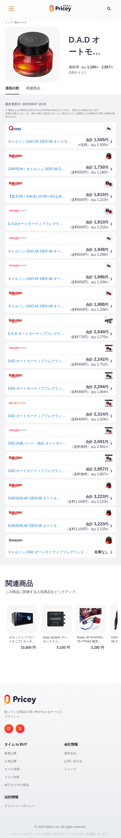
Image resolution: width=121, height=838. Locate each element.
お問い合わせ (73, 758)
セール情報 (12, 766)
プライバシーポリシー (19, 803)
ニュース (70, 766)
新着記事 (10, 750)
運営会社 (70, 750)
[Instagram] (8, 725)
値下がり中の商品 (16, 782)
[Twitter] (20, 725)
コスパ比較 (12, 774)
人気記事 (10, 758)
